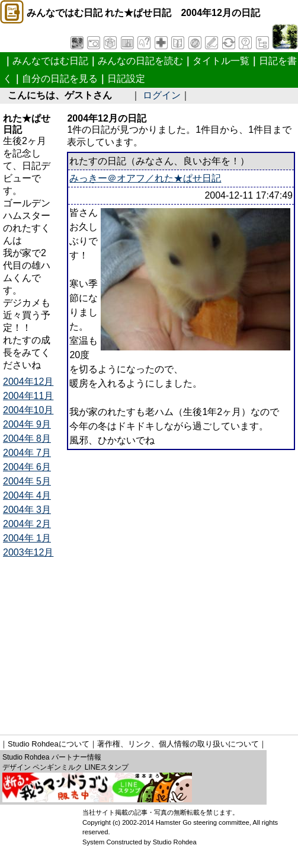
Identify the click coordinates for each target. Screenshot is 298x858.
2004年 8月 (27, 438)
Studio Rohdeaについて (48, 743)
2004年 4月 (27, 495)
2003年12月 (28, 552)
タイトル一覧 (221, 61)
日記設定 (126, 79)
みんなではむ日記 (50, 61)
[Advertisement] (150, 643)
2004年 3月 (27, 510)
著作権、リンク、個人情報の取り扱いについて (178, 743)
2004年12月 (28, 382)
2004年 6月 (27, 467)
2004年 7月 (27, 453)
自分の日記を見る (60, 79)
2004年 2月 (27, 524)
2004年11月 (28, 396)
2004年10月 (28, 410)
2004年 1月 (27, 538)
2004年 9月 (27, 424)
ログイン (162, 95)
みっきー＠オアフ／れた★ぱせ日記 (145, 178)
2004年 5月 (27, 481)
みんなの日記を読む (140, 61)
